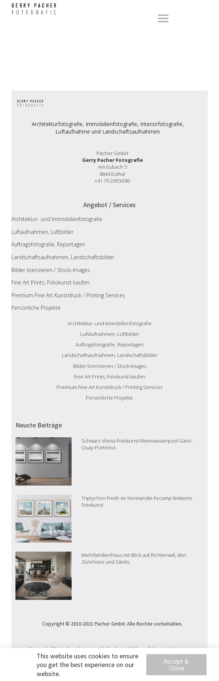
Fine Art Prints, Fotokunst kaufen (50, 282)
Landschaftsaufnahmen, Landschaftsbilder (62, 257)
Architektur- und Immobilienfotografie (56, 219)
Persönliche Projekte (36, 307)
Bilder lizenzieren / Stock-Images (50, 270)
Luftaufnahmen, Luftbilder (42, 231)
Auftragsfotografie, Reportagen (48, 244)
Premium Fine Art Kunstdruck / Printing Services (68, 295)
